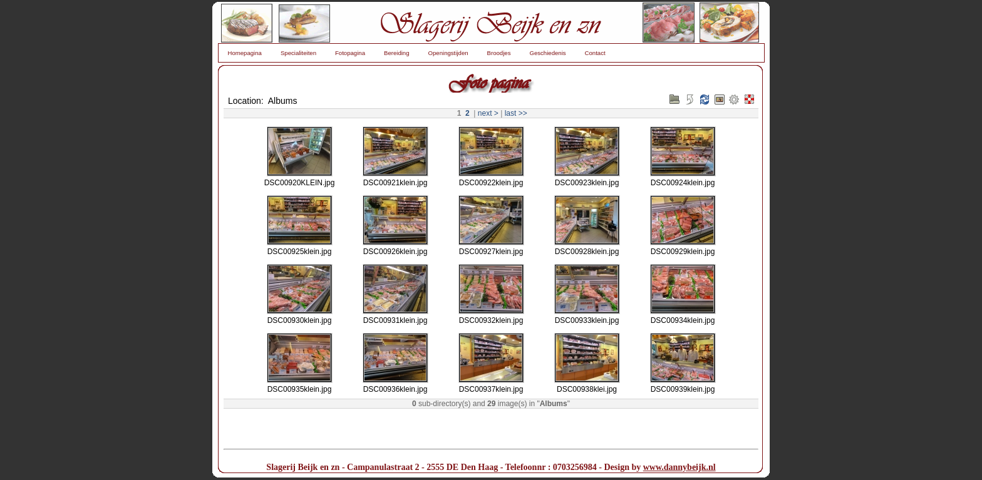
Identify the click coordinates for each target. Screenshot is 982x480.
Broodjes (499, 52)
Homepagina (245, 52)
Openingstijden (448, 52)
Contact (595, 52)
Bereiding (397, 52)
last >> (516, 113)
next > (488, 113)
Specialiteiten (298, 52)
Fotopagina (350, 52)
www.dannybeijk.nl (679, 467)
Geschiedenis (547, 52)
